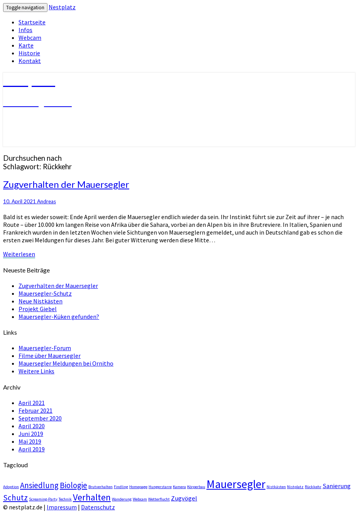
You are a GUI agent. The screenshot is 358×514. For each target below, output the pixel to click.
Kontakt (30, 61)
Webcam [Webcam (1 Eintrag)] (140, 499)
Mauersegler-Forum (45, 348)
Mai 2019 (30, 441)
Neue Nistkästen (40, 301)
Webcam (30, 37)
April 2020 (32, 426)
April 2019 (32, 449)
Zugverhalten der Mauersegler (66, 184)
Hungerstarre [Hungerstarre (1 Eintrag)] (160, 486)
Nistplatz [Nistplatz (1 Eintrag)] (295, 486)
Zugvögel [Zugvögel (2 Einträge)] (184, 498)
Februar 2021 (35, 410)
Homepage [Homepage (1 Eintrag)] (138, 486)
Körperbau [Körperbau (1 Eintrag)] (196, 486)
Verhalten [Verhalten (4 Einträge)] (92, 497)
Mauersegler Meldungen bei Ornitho (66, 363)
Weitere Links (36, 371)
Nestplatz (62, 7)
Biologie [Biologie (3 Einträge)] (73, 485)
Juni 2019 (31, 433)
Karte (26, 45)
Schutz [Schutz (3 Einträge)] (15, 497)
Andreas (46, 201)
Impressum (62, 507)
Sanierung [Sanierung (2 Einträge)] (337, 486)
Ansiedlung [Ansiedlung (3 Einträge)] (39, 485)
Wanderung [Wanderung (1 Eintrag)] (122, 499)
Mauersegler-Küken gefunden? (59, 316)
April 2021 (32, 403)
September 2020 (40, 418)
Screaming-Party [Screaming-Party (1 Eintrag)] (43, 499)
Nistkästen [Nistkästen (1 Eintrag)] (276, 486)
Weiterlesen (19, 254)
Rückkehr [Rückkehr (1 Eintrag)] (313, 486)
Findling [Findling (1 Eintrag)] (121, 486)
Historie (29, 53)
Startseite (32, 22)
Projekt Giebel (38, 309)
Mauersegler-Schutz (45, 293)
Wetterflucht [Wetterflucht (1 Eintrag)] (159, 499)
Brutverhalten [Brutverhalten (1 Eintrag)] (100, 486)
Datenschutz (98, 507)
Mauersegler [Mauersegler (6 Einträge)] (235, 484)
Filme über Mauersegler (50, 355)
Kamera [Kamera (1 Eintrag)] (179, 486)
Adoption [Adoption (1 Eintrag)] (11, 486)
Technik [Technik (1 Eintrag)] (65, 499)
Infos (25, 30)
